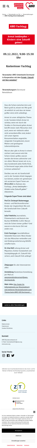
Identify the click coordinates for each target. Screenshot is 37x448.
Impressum (26, 445)
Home (4, 14)
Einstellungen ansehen (18, 440)
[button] (34, 412)
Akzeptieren (18, 430)
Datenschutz (19, 445)
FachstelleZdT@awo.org (14, 342)
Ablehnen (18, 435)
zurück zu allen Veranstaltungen (14, 305)
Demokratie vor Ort (14, 14)
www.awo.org (6, 344)
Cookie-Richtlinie (11, 445)
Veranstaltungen (28, 14)
